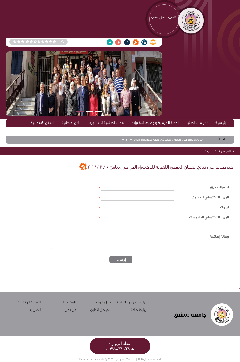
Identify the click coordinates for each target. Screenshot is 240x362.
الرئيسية (221, 123)
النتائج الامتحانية (42, 123)
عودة (208, 151)
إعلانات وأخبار (165, 130)
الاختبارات (221, 130)
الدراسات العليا (197, 123)
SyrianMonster (126, 359)
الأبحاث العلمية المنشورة (107, 123)
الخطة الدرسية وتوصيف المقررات (155, 123)
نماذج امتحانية (72, 123)
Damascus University (91, 359)
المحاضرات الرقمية (195, 130)
